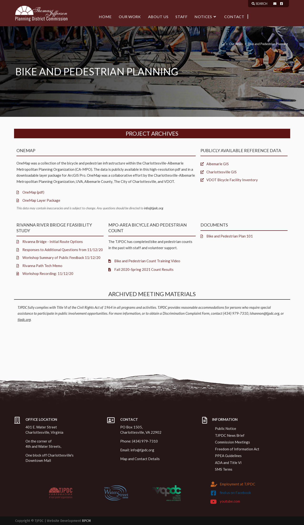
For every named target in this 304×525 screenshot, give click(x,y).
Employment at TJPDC (237, 484)
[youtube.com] (213, 501)
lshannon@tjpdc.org (264, 313)
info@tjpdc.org (153, 208)
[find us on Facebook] (213, 493)
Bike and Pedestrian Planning (268, 44)
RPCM (86, 521)
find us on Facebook (235, 492)
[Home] (222, 44)
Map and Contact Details (140, 459)
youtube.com (230, 501)
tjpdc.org (24, 319)
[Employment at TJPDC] (214, 484)
